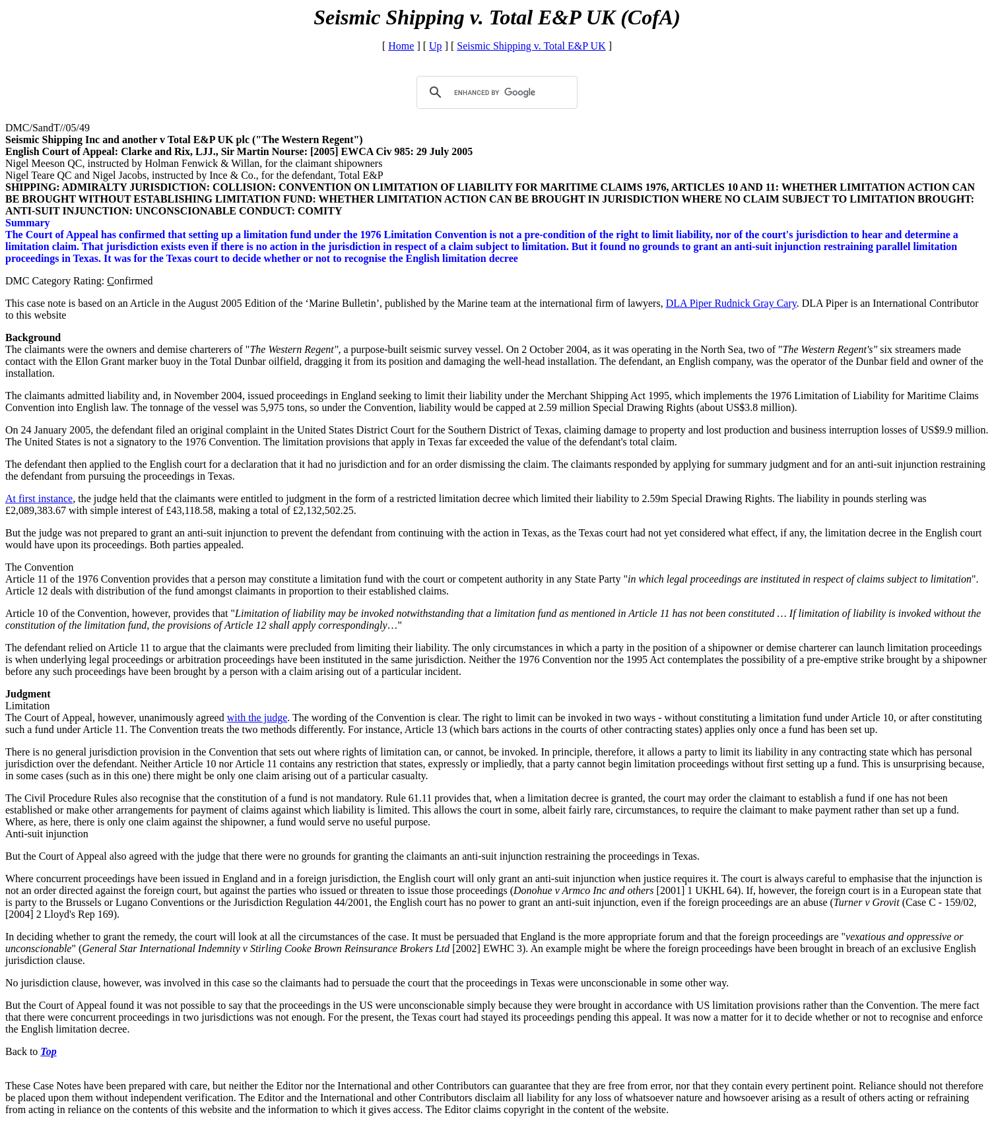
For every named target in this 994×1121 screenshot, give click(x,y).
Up (435, 45)
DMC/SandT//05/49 (47, 127)
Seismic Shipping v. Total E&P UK (531, 45)
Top (48, 1051)
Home (401, 45)
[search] (495, 92)
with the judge (257, 717)
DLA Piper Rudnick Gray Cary (731, 303)
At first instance (39, 498)
